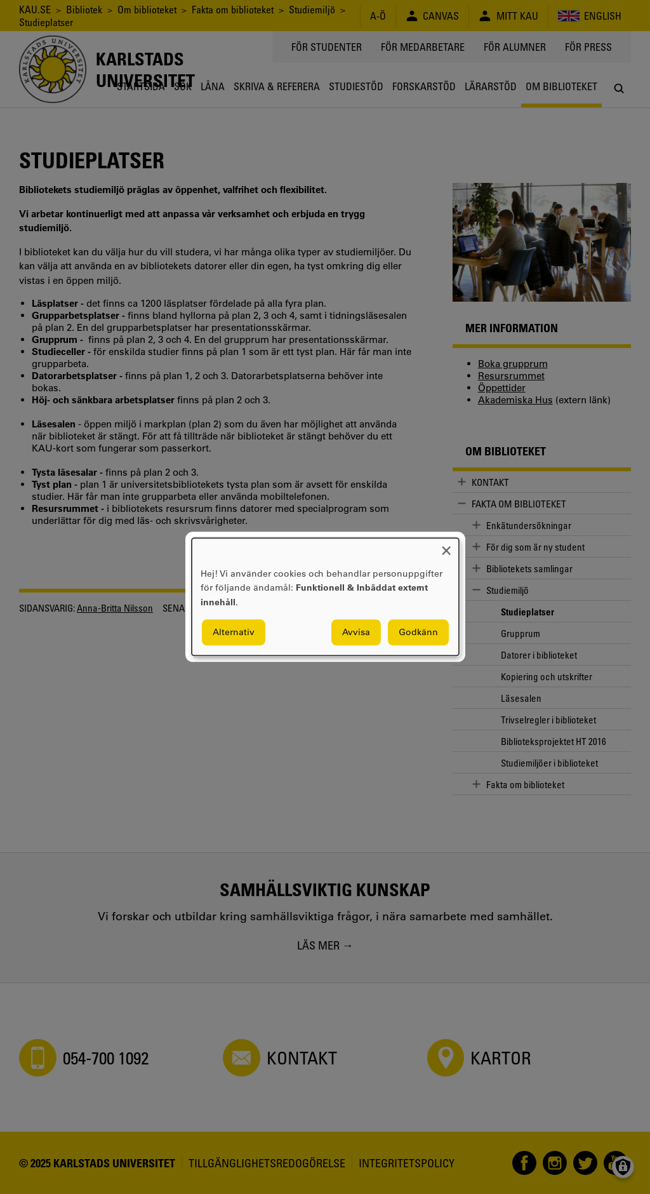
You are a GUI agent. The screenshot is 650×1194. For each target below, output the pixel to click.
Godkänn (418, 632)
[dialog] (325, 596)
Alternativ (234, 632)
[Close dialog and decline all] (446, 546)
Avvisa (356, 632)
